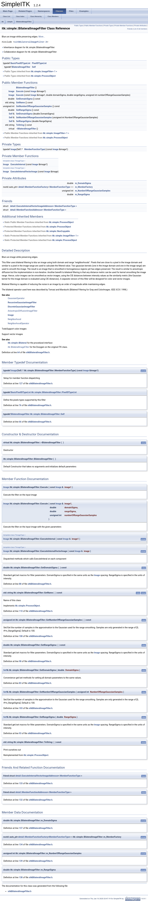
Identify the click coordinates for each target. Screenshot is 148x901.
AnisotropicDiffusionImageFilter (22, 311)
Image (11, 91)
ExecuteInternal (18, 164)
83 (20, 683)
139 (21, 861)
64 (18, 352)
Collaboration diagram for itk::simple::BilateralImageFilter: (29, 52)
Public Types (78, 26)
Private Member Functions (123, 26)
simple (10, 22)
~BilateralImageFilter (26, 128)
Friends (129, 29)
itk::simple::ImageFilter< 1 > (44, 71)
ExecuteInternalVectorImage (24, 171)
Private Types (108, 26)
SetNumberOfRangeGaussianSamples (34, 117)
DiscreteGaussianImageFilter (21, 306)
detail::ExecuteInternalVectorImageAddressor (36, 776)
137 (21, 828)
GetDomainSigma (24, 99)
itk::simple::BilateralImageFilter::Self (47, 414)
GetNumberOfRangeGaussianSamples (34, 106)
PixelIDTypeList (39, 63)
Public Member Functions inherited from (36, 133)
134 (21, 844)
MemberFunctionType (34, 149)
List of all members (140, 29)
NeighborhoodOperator (18, 323)
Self (34, 67)
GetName (20, 102)
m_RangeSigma (82, 194)
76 (20, 405)
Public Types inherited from (30, 71)
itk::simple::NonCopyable (58, 231)
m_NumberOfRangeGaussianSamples (92, 190)
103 (21, 708)
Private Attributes (140, 26)
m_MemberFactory (84, 187)
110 (21, 611)
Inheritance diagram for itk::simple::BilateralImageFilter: (28, 47)
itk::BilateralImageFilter (18, 347)
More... (42, 36)
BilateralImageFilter (24, 22)
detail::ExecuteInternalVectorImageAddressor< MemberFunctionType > (43, 206)
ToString (20, 125)
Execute (20, 91)
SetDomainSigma (24, 114)
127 (21, 383)
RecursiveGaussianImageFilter (22, 302)
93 (20, 733)
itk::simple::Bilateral (17, 343)
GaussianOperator (16, 298)
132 (21, 800)
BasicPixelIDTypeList (20, 63)
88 (20, 584)
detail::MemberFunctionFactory (33, 187)
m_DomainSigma (83, 183)
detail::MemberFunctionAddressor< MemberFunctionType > (38, 210)
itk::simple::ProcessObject (43, 76)
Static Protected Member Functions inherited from (40, 235)
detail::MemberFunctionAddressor (31, 792)
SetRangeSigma (23, 121)
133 (21, 783)
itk (3, 22)
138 (21, 877)
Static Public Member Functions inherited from (38, 222)
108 (21, 636)
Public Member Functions (93, 26)
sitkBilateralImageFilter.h (30, 41)
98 (20, 661)
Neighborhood (14, 319)
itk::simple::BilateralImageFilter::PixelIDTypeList (54, 392)
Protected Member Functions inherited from (37, 227)
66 (20, 422)
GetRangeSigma (23, 110)
